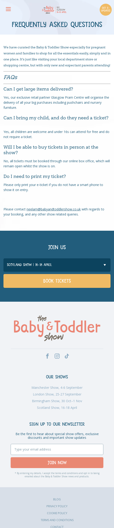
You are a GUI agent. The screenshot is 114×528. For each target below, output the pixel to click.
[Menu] (8, 9)
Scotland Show (57, 407)
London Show (57, 394)
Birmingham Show (57, 401)
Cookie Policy (57, 513)
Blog (57, 499)
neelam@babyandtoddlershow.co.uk (54, 209)
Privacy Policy (57, 506)
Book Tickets (57, 281)
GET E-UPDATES (105, 9)
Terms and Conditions (57, 520)
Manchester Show (57, 387)
